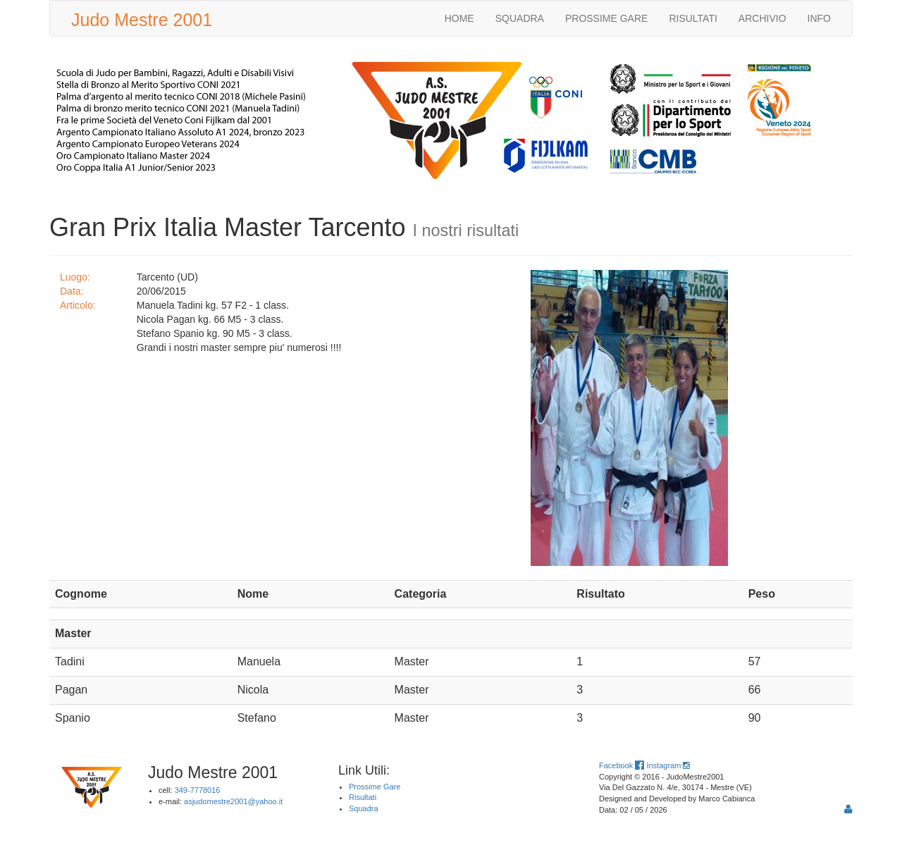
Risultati (362, 797)
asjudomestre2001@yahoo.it (233, 801)
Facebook (621, 765)
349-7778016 (198, 790)
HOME (459, 18)
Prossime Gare (374, 786)
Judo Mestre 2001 (141, 20)
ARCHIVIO (762, 18)
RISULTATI (693, 18)
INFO (819, 18)
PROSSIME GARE (606, 18)
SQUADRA (519, 18)
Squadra (363, 808)
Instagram (667, 765)
